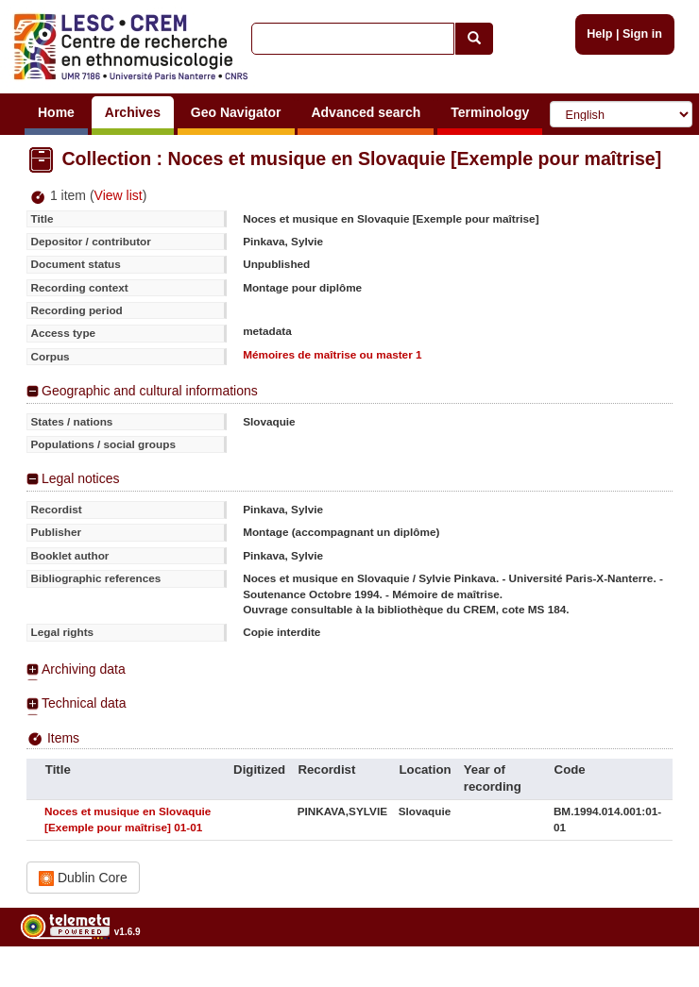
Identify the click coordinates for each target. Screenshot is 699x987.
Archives (133, 112)
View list (118, 195)
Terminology (490, 112)
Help (599, 34)
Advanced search (365, 112)
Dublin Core (83, 878)
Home (56, 112)
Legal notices (81, 478)
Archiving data (84, 669)
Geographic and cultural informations (150, 390)
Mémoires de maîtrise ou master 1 (332, 354)
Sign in (642, 34)
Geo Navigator (236, 112)
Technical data (84, 703)
